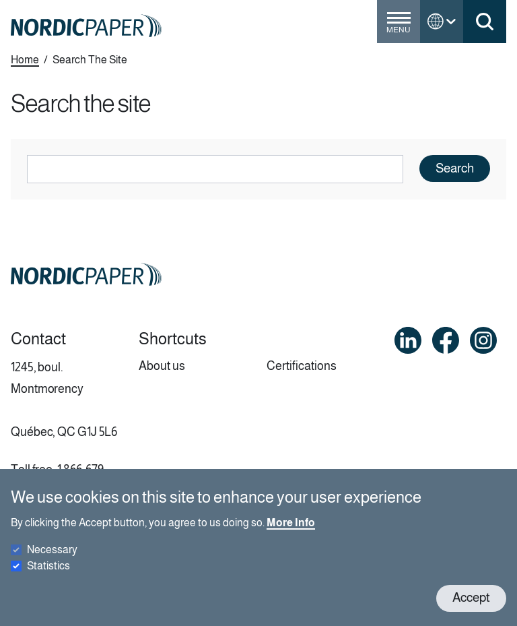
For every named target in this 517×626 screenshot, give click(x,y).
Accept (471, 610)
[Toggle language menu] (441, 21)
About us (162, 366)
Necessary (52, 561)
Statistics (48, 578)
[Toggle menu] (398, 27)
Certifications (302, 366)
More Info (291, 534)
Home (25, 59)
